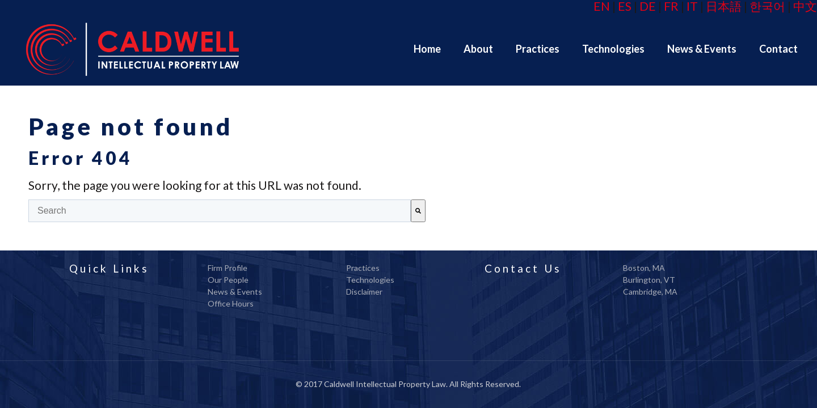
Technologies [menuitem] (370, 279)
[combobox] (219, 210)
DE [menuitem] (647, 6)
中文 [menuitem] (805, 6)
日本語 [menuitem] (724, 6)
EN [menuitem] (601, 6)
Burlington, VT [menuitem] (649, 279)
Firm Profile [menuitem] (227, 268)
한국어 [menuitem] (767, 6)
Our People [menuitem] (228, 279)
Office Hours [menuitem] (231, 303)
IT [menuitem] (692, 6)
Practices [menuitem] (363, 268)
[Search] (418, 210)
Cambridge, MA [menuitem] (650, 291)
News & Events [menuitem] (235, 291)
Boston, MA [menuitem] (644, 268)
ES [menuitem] (624, 6)
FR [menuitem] (671, 6)
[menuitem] (427, 49)
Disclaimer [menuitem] (364, 291)
